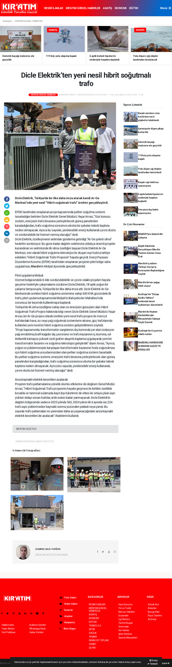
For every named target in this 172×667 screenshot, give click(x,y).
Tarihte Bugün (125, 623)
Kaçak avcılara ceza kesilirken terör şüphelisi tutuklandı (149, 117)
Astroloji (152, 619)
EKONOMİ (120, 8)
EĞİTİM (133, 8)
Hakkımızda (8, 625)
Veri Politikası (8, 632)
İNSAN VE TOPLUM (99, 640)
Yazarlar (66, 610)
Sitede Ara (153, 604)
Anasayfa (7, 21)
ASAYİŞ (107, 8)
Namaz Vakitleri (126, 611)
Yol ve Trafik (124, 608)
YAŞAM (93, 636)
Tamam (152, 663)
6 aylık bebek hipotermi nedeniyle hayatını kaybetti (150, 198)
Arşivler (66, 616)
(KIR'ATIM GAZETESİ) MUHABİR (51, 554)
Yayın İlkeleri (8, 628)
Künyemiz (67, 622)
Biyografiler (154, 611)
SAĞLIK (93, 633)
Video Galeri (68, 603)
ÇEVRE (92, 647)
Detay (153, 660)
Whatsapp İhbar (37, 628)
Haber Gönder (36, 632)
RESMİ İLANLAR (53, 8)
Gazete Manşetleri (127, 637)
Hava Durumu (125, 604)
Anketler (152, 608)
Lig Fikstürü (124, 619)
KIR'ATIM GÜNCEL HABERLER (83, 8)
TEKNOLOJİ (95, 625)
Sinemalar (123, 626)
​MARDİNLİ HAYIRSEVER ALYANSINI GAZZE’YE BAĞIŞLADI (150, 346)
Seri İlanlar (123, 630)
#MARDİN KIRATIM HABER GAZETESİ (34, 441)
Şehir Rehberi (125, 634)
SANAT (92, 644)
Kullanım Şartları (37, 625)
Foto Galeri (68, 597)
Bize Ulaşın (68, 628)
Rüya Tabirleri (155, 615)
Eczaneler (123, 615)
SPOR (92, 629)
